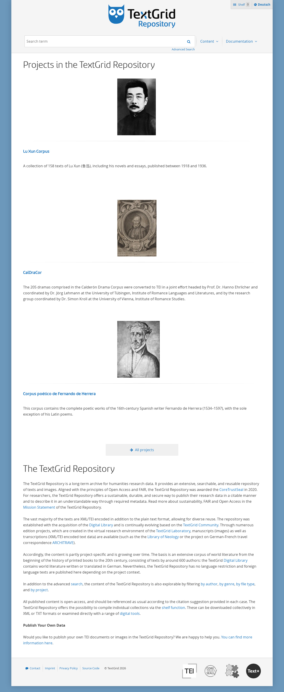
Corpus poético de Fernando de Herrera (59, 393)
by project (39, 589)
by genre (226, 583)
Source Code (90, 668)
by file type (245, 583)
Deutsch (265, 5)
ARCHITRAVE (62, 542)
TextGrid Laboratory (173, 530)
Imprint (50, 668)
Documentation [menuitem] (240, 41)
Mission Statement (39, 507)
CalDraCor (32, 272)
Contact (35, 668)
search (77, 583)
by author (209, 583)
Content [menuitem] (207, 41)
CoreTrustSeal (231, 489)
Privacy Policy (68, 668)
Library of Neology (163, 536)
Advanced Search (183, 49)
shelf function (173, 607)
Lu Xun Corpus (36, 151)
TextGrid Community (200, 524)
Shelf (243, 4)
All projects (144, 449)
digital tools (130, 613)
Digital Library (101, 524)
